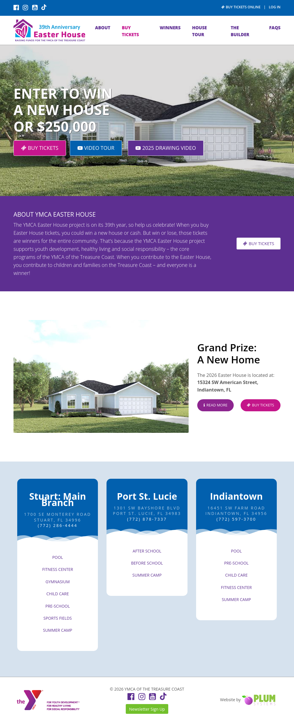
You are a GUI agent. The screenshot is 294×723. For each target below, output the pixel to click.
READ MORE (215, 405)
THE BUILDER (240, 31)
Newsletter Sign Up (147, 709)
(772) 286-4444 (57, 525)
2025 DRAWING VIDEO (166, 147)
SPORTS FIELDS (57, 618)
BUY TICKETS (130, 31)
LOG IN (275, 7)
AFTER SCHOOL (147, 551)
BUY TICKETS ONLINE (240, 7)
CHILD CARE (58, 593)
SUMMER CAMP (57, 630)
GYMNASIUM (57, 581)
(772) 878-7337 (147, 519)
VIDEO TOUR (96, 147)
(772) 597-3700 (236, 519)
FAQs (275, 27)
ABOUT (102, 27)
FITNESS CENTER (57, 569)
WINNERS (170, 27)
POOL (57, 557)
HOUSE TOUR (199, 31)
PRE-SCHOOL (57, 606)
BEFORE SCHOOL (147, 563)
